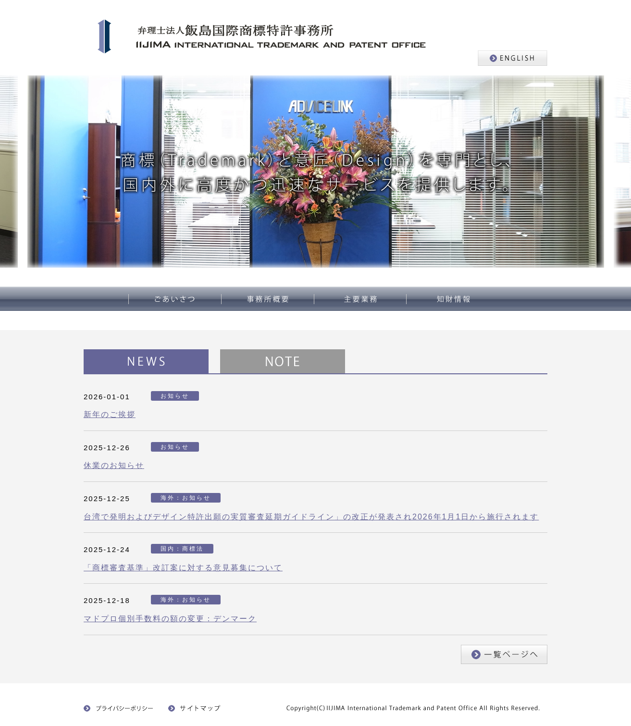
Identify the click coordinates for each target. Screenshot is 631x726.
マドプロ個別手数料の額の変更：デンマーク (170, 619)
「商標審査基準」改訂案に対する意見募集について (183, 568)
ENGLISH (512, 58)
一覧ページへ (504, 654)
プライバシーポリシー (119, 708)
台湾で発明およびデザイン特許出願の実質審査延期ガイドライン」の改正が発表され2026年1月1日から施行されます (311, 517)
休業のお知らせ (114, 465)
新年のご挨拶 (110, 414)
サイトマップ (197, 708)
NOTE (282, 361)
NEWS (146, 361)
